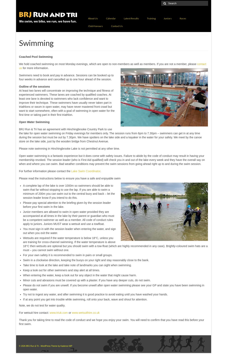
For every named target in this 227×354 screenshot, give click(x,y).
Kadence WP (66, 346)
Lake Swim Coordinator (85, 171)
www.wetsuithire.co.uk (86, 312)
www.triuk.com (59, 312)
